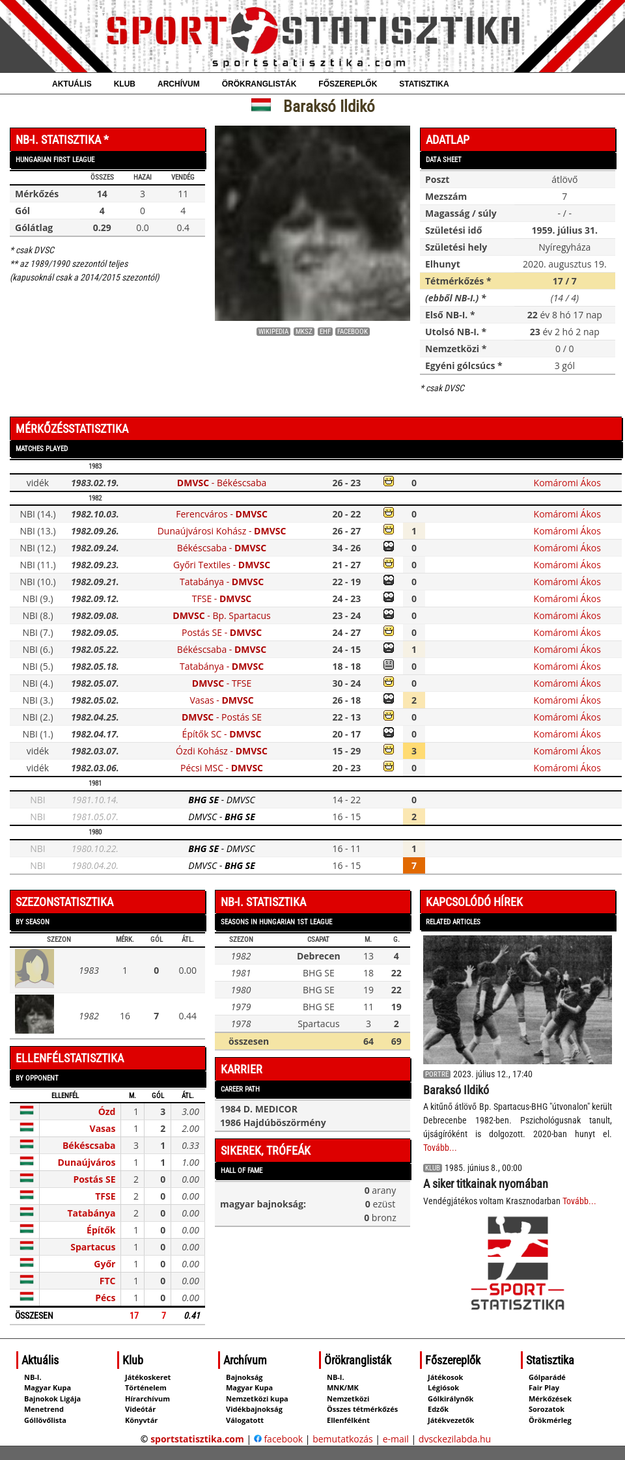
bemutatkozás (342, 1439)
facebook (278, 1439)
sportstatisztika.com (197, 1439)
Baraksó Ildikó (456, 1090)
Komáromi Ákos (567, 482)
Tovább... (440, 1147)
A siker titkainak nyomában (485, 1184)
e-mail (396, 1439)
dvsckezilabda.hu (455, 1439)
